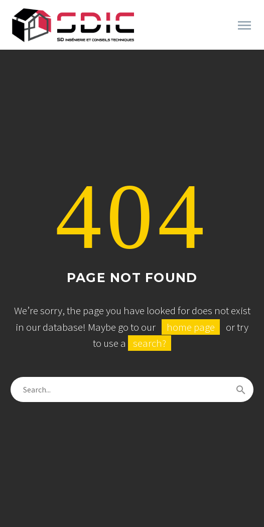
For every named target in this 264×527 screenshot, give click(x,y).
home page (191, 327)
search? (149, 343)
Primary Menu (244, 25)
